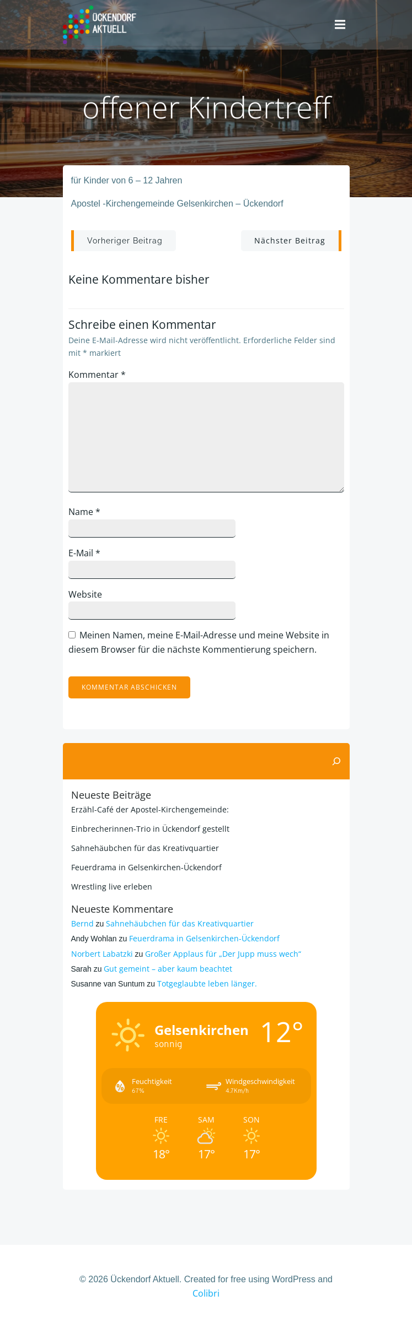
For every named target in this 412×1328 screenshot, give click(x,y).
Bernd (82, 923)
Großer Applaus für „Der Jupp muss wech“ (223, 953)
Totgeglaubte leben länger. (207, 983)
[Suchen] (336, 761)
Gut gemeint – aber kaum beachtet (168, 968)
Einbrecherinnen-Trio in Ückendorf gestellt (150, 828)
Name (84, 512)
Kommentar (97, 374)
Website (85, 594)
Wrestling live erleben (111, 886)
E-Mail (84, 553)
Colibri (206, 1293)
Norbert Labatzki (102, 953)
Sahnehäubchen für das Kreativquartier (145, 848)
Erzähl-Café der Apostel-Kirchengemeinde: (150, 809)
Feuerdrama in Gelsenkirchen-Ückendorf (146, 867)
